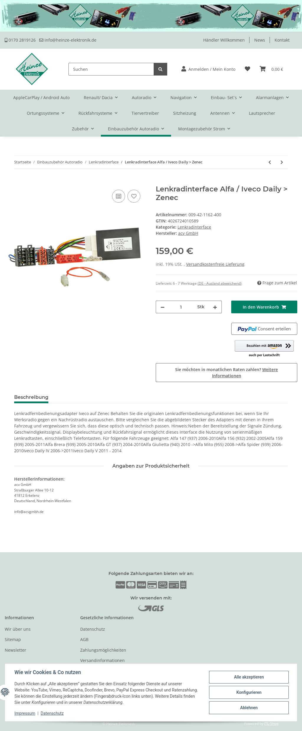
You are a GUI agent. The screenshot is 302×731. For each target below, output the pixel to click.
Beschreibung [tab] (31, 397)
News (259, 40)
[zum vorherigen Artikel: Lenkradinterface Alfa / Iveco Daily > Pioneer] (270, 162)
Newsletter (15, 650)
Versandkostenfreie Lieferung (215, 264)
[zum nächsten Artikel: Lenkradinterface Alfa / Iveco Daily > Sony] (282, 162)
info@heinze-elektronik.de (67, 40)
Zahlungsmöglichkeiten (103, 650)
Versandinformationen (102, 660)
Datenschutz (92, 629)
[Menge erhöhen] (215, 307)
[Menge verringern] (162, 307)
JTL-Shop (271, 723)
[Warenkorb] (271, 69)
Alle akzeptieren (249, 677)
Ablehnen (248, 707)
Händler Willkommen (224, 40)
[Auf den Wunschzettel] (133, 196)
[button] (208, 69)
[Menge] (181, 307)
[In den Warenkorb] (9, 181)
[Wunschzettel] (247, 69)
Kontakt (282, 40)
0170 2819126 (20, 40)
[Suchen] (111, 69)
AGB (84, 639)
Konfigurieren (248, 692)
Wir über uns (18, 629)
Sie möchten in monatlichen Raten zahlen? (226, 372)
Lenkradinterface (194, 227)
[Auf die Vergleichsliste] (118, 196)
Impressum (24, 713)
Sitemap (13, 639)
